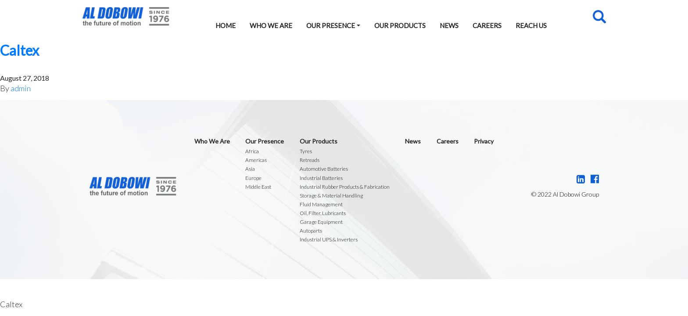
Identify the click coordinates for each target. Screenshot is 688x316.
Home (225, 25)
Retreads (309, 160)
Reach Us (531, 25)
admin (21, 88)
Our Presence (330, 25)
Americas (256, 160)
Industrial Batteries (321, 178)
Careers (487, 25)
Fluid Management (321, 204)
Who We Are (271, 25)
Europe (253, 178)
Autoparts (311, 230)
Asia (250, 168)
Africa (252, 151)
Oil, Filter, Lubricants (323, 213)
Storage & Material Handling (331, 195)
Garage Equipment (321, 222)
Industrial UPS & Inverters (329, 239)
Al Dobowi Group (125, 16)
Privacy (484, 141)
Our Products (400, 25)
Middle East (258, 186)
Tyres (306, 151)
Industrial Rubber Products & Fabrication (345, 186)
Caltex (19, 50)
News (449, 25)
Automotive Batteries (324, 168)
